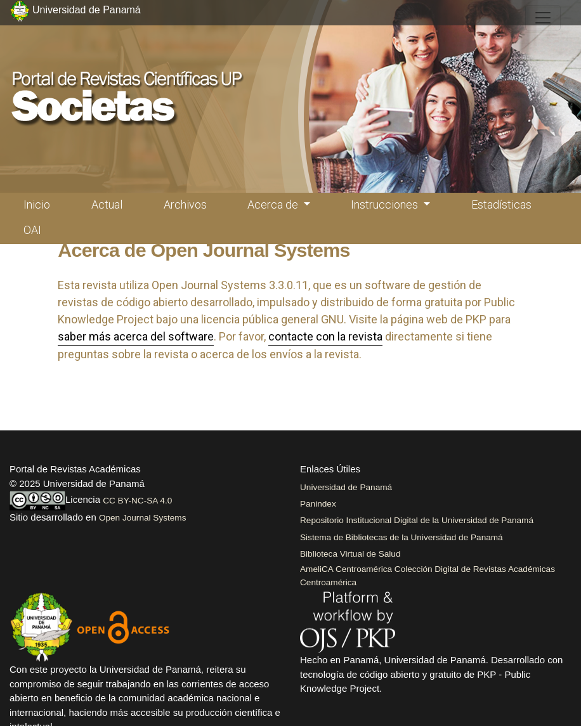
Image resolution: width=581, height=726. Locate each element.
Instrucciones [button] (386, 204)
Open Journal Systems (142, 517)
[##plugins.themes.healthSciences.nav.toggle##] (543, 17)
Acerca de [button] (274, 204)
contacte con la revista (325, 336)
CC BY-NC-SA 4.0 (137, 500)
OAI (32, 230)
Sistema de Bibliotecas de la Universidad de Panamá (401, 537)
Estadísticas (501, 204)
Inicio (36, 204)
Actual (106, 204)
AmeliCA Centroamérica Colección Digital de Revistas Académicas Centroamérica (427, 575)
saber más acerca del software (136, 336)
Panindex (318, 504)
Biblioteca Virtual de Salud (350, 554)
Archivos (185, 204)
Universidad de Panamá (346, 487)
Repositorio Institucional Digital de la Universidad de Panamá (416, 520)
